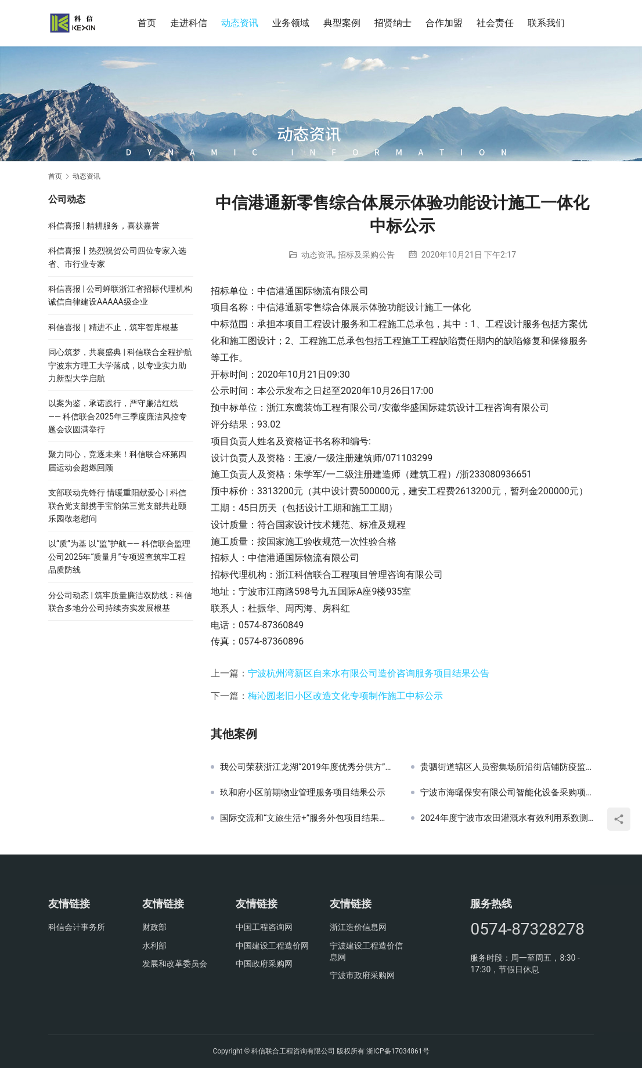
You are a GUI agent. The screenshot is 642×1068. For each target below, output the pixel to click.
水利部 (154, 945)
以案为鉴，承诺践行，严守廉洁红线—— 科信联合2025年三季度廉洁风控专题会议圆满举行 (117, 416)
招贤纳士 (393, 22)
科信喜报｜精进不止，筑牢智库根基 (113, 327)
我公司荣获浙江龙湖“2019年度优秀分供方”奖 (307, 767)
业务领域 (290, 22)
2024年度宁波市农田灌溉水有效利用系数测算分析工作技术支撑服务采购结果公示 (507, 818)
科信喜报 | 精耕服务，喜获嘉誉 (104, 225)
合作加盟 (444, 22)
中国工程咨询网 (264, 927)
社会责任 (495, 22)
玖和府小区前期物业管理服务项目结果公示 (302, 792)
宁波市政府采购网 (362, 975)
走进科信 (188, 22)
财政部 (154, 927)
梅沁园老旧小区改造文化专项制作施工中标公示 (345, 695)
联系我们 (546, 22)
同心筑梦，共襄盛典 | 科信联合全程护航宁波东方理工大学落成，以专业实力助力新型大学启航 (120, 365)
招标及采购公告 (366, 254)
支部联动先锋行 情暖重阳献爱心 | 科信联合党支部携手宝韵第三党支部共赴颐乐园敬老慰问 (117, 505)
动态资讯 (239, 22)
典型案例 (341, 22)
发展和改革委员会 (174, 963)
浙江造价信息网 (358, 927)
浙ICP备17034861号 (398, 1051)
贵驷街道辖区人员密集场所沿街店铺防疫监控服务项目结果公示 (507, 767)
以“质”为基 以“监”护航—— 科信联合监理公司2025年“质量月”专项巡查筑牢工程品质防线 (119, 556)
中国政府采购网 (264, 963)
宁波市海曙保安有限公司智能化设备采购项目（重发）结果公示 (507, 792)
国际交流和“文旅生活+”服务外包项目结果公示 (307, 818)
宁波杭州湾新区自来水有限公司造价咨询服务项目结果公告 (368, 673)
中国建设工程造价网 (272, 945)
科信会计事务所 (76, 927)
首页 (147, 22)
